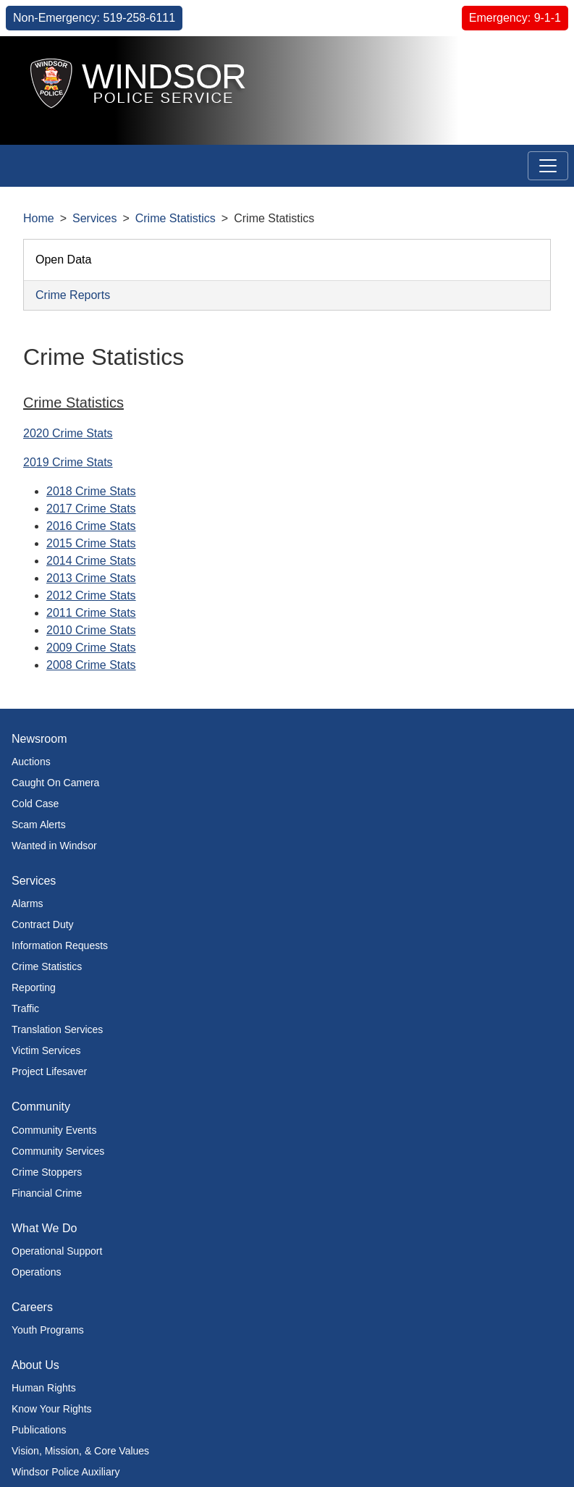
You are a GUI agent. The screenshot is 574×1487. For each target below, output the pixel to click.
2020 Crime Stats (68, 433)
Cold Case (35, 803)
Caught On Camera (55, 782)
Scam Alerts (39, 824)
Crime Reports (72, 295)
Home (38, 218)
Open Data (63, 259)
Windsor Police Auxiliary (65, 1472)
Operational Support (57, 1251)
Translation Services (57, 1029)
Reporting (34, 987)
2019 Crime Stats (68, 462)
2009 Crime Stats (91, 647)
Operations (36, 1272)
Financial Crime (47, 1193)
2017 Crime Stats (91, 508)
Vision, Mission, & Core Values (80, 1451)
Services (94, 218)
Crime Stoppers (47, 1172)
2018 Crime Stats (91, 491)
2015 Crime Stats (91, 543)
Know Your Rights (52, 1409)
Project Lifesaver (49, 1071)
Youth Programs (48, 1330)
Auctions (31, 761)
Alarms (27, 903)
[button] (530, 63)
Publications (39, 1430)
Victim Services (46, 1050)
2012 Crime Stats (91, 595)
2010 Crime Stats (91, 630)
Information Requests (60, 945)
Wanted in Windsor (54, 845)
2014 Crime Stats (91, 561)
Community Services (58, 1151)
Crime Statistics (175, 218)
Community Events (54, 1130)
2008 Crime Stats (91, 665)
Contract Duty (43, 924)
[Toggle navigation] (548, 165)
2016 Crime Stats (91, 526)
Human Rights (44, 1388)
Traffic (25, 1008)
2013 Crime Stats (91, 578)
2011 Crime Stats (91, 613)
